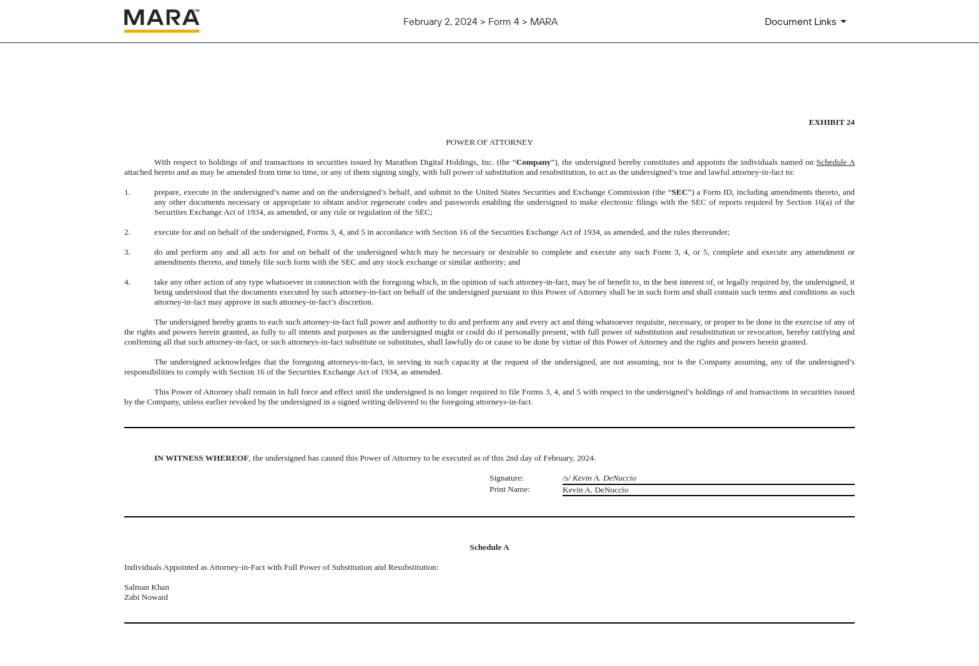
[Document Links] (808, 21)
